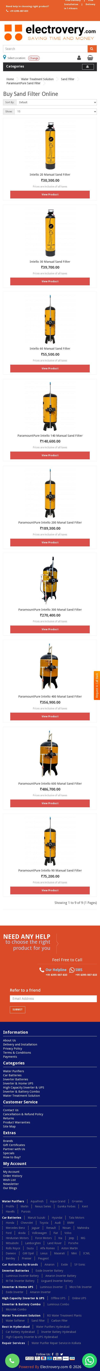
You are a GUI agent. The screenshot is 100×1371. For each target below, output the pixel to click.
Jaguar (36, 1227)
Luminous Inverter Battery (22, 1275)
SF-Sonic (79, 1264)
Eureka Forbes (66, 1206)
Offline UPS (58, 1298)
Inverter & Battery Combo (21, 1091)
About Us (9, 1040)
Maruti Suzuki (36, 1217)
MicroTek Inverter (80, 1287)
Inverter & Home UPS (18, 1083)
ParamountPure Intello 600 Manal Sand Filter (50, 783)
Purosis (25, 1211)
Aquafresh (37, 1201)
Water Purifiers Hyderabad (52, 1326)
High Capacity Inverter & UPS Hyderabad (32, 1337)
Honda (10, 1222)
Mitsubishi (12, 1243)
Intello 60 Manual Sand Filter (50, 348)
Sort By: (9, 102)
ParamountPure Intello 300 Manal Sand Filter (50, 609)
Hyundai (57, 1217)
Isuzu (30, 1248)
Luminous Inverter (51, 1287)
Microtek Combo (16, 1309)
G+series (77, 1201)
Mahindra (83, 1227)
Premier (26, 1258)
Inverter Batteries (15, 1079)
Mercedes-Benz (15, 1227)
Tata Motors (76, 1217)
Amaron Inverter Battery (60, 1275)
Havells (10, 1211)
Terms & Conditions (17, 1052)
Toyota (43, 1222)
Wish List (9, 1180)
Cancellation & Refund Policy (23, 1114)
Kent (85, 1206)
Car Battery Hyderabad (20, 1331)
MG (83, 1238)
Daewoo (11, 1253)
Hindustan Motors (17, 1238)
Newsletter (11, 1184)
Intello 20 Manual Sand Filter (50, 174)
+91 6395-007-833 (16, 11)
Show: (8, 111)
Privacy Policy (12, 1048)
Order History (12, 1176)
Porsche (73, 1243)
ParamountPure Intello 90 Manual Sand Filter (50, 870)
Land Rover (54, 1243)
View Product (50, 194)
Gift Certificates (14, 1145)
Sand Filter (67, 79)
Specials (8, 1153)
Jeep (71, 1238)
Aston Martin (69, 1248)
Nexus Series (43, 1206)
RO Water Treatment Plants (64, 1315)
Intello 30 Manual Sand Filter (50, 262)
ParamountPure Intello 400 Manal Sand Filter (50, 696)
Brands (8, 1141)
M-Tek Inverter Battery (20, 1280)
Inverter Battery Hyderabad (58, 1331)
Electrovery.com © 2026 (60, 1367)
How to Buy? (12, 1157)
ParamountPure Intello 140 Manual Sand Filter (50, 435)
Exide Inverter (14, 1292)
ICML (86, 1253)
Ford (8, 1233)
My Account (11, 1172)
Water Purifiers (13, 1071)
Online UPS (79, 1298)
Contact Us (10, 1110)
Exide (64, 1264)
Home (10, 79)
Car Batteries (12, 1075)
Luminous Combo (58, 1304)
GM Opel (28, 1253)
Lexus (43, 1253)
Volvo (67, 1233)
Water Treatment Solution (37, 79)
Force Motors (43, 1238)
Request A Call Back (97, 685)
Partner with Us (14, 1149)
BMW (70, 1222)
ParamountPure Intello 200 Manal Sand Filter (50, 522)
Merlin (24, 1206)
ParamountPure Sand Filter (23, 83)
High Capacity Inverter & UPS (23, 1087)
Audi (58, 1222)
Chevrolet (27, 1222)
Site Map (9, 1126)
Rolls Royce (13, 1248)
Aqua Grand (57, 1201)
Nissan (66, 1227)
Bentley (10, 1258)
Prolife (10, 1206)
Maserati (59, 1253)
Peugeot (43, 1258)
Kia (60, 1238)
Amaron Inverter (40, 1292)
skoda (21, 1233)
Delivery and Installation (20, 1044)
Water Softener (15, 1320)
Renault (51, 1227)
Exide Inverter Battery (49, 1270)
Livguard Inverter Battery (57, 1280)
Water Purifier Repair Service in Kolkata (56, 1343)
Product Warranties (16, 1122)
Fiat (55, 1233)
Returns (8, 1118)
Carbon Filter (59, 1320)
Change (34, 58)
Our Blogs (10, 1188)
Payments (10, 1057)
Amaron (49, 1264)
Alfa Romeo (47, 1248)
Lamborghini (33, 1243)
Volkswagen (39, 1233)
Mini (74, 1253)
